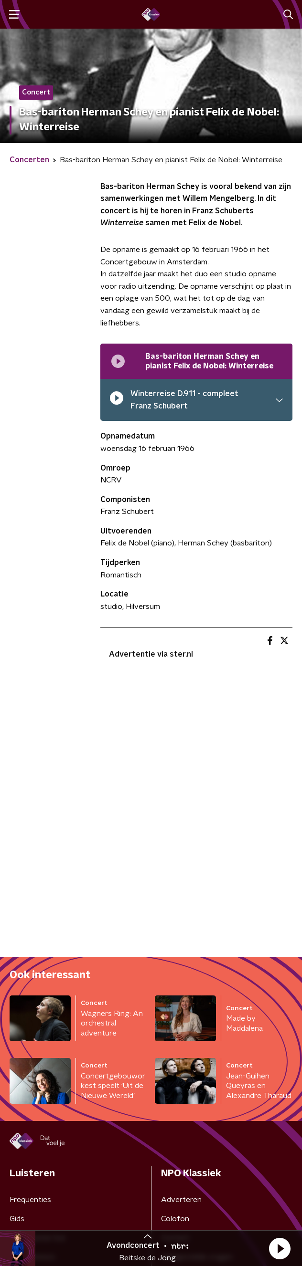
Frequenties (30, 1199)
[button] (279, 1248)
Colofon (175, 1219)
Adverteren (181, 1199)
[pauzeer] (116, 400)
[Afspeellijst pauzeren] (118, 361)
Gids (17, 1219)
